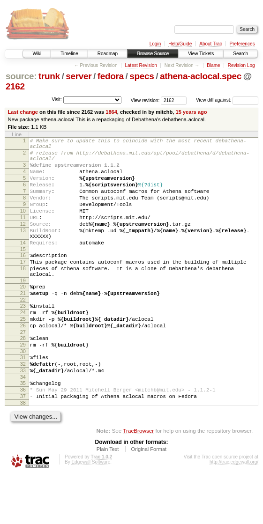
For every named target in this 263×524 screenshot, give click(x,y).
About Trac (210, 43)
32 (23, 406)
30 (23, 392)
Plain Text (108, 498)
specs (141, 76)
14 (23, 265)
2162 (15, 86)
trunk (49, 76)
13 (23, 250)
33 (23, 414)
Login (155, 43)
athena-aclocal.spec (200, 76)
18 (23, 295)
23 (23, 338)
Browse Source (153, 53)
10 (23, 226)
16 (23, 279)
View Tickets (201, 53)
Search (240, 53)
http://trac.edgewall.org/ (234, 511)
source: (21, 76)
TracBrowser (138, 480)
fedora (111, 76)
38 (23, 452)
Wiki (36, 53)
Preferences (242, 43)
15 (23, 273)
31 (23, 398)
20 (23, 316)
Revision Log (241, 65)
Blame (213, 65)
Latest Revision (141, 65)
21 (23, 324)
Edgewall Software (90, 511)
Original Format (148, 498)
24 (23, 346)
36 (23, 436)
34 (23, 422)
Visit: (57, 99)
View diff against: (227, 100)
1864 (111, 112)
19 (23, 310)
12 (23, 242)
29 (23, 384)
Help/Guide (180, 43)
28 (23, 376)
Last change (23, 112)
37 (23, 444)
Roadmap (108, 53)
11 (23, 234)
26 (23, 362)
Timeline (69, 53)
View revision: (145, 100)
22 (23, 332)
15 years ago (191, 112)
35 (23, 428)
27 (23, 370)
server (78, 76)
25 (23, 354)
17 (23, 287)
